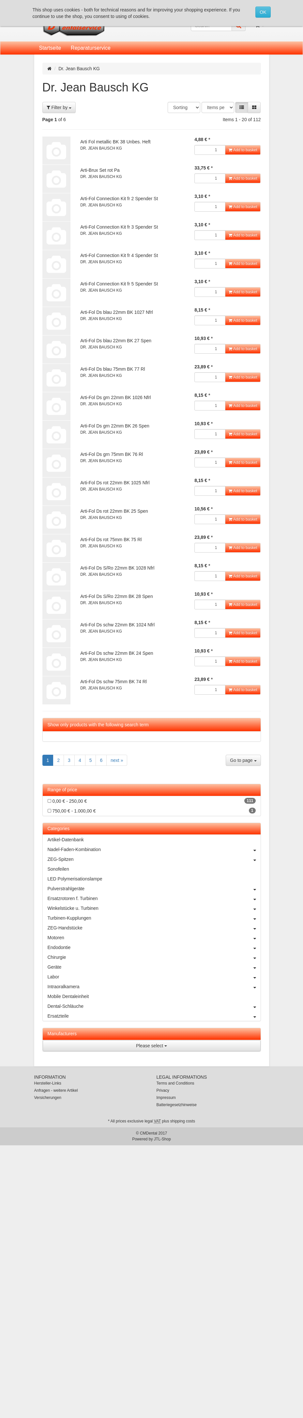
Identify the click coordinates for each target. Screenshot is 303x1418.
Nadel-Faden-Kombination (154, 849)
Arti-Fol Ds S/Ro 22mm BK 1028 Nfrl (117, 568)
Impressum (166, 1097)
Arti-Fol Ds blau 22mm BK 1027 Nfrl (116, 312)
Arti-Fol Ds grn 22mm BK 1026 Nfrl (115, 397)
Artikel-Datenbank (66, 839)
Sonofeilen (58, 869)
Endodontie (154, 947)
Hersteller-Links (47, 1083)
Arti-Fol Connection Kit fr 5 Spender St (119, 283)
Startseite (50, 48)
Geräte (154, 967)
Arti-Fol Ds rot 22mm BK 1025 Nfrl (114, 482)
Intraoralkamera (154, 986)
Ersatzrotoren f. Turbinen (154, 898)
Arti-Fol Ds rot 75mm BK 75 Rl (111, 539)
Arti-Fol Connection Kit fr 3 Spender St (119, 227)
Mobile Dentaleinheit (68, 996)
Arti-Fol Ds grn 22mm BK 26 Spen (114, 425)
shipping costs (182, 1121)
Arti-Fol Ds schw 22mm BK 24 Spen (116, 653)
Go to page (243, 760)
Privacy (163, 1090)
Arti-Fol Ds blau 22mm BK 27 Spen (115, 340)
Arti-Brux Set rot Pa (100, 170)
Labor (154, 977)
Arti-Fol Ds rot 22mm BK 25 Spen (114, 511)
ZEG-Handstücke (154, 928)
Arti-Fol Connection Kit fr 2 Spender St (119, 198)
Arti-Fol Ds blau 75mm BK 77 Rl (112, 369)
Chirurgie (154, 957)
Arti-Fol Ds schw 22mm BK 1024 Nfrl (117, 624)
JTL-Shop (162, 1139)
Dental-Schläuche (154, 1006)
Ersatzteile (154, 1016)
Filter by (59, 107)
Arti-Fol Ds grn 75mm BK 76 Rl (111, 454)
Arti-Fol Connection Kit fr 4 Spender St (119, 255)
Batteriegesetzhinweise (177, 1105)
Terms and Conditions (175, 1083)
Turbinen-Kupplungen (154, 918)
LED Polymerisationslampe (75, 878)
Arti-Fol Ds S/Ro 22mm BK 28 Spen (116, 596)
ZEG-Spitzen (154, 859)
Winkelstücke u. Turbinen (154, 908)
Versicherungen (47, 1097)
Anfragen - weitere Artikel (56, 1090)
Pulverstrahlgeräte (154, 889)
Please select (151, 1045)
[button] (241, 107)
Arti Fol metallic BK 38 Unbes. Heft (115, 141)
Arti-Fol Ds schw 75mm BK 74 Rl (113, 681)
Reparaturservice (91, 48)
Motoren (154, 938)
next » (117, 760)
